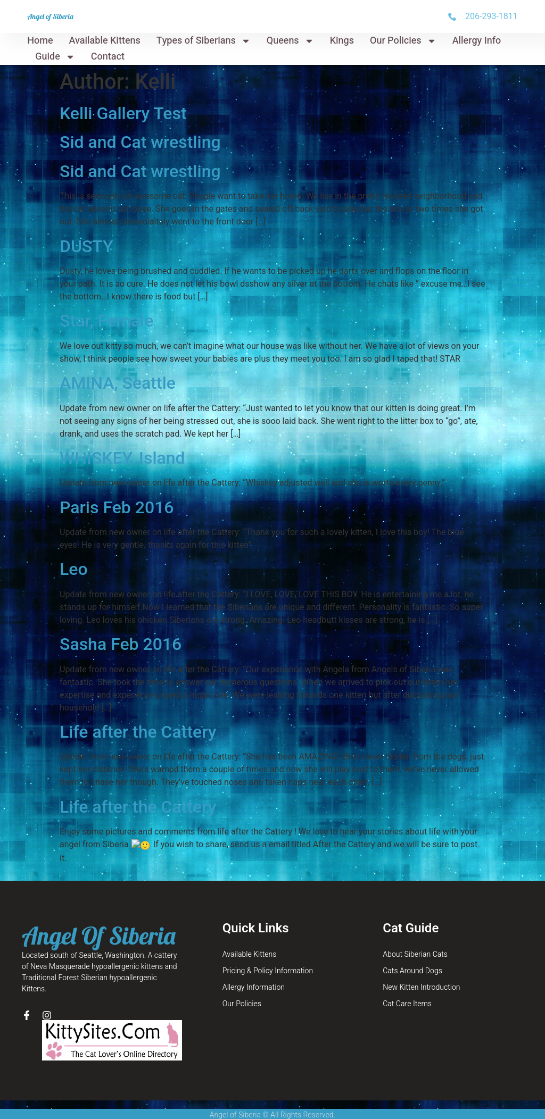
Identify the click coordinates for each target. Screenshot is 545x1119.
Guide (55, 57)
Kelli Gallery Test (123, 113)
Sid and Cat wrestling (140, 142)
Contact (108, 56)
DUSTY (86, 246)
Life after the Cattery (138, 732)
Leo (74, 569)
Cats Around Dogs (412, 957)
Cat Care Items (407, 990)
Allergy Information (253, 974)
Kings (342, 41)
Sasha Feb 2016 (120, 644)
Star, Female (106, 321)
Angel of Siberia (50, 16)
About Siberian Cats (415, 941)
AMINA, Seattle (118, 383)
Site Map (272, 1112)
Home (40, 41)
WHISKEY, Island (122, 458)
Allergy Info (476, 41)
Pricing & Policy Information (267, 957)
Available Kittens (105, 41)
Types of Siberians (203, 41)
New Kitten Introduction (421, 974)
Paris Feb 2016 (117, 507)
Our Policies (403, 41)
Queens (290, 41)
